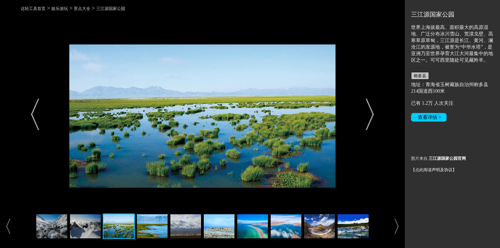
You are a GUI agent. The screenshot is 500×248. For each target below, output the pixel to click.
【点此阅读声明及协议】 (434, 169)
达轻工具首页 (33, 8)
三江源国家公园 (110, 8)
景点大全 (82, 8)
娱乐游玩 (59, 8)
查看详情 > (429, 117)
